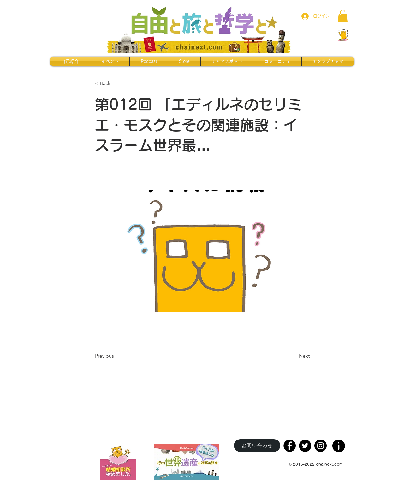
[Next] (294, 356)
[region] (339, 443)
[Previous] (116, 356)
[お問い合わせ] (257, 445)
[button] (342, 16)
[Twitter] (305, 446)
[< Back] (116, 83)
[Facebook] (289, 446)
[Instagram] (320, 446)
